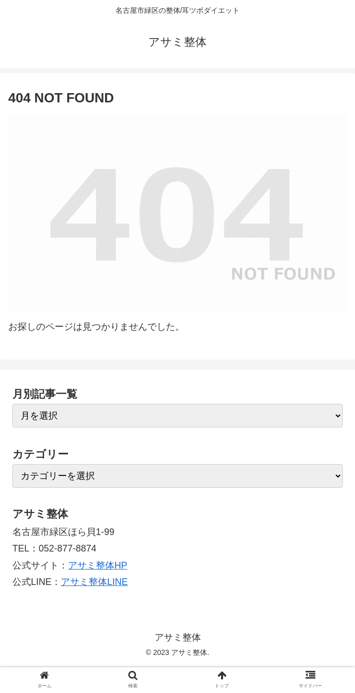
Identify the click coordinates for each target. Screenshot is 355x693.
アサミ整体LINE (94, 582)
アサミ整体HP (97, 565)
